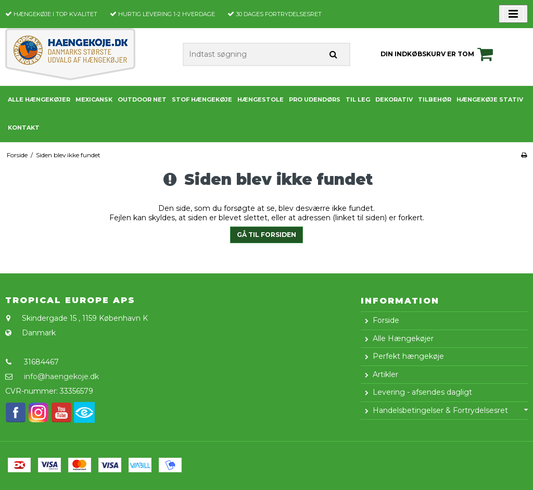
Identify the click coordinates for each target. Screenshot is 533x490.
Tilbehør (434, 99)
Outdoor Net (142, 99)
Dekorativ (394, 99)
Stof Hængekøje (202, 99)
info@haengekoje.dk (61, 376)
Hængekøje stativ (489, 99)
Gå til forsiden (266, 234)
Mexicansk (93, 99)
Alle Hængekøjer (39, 99)
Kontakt (24, 127)
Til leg (358, 99)
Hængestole (260, 99)
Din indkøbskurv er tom (438, 54)
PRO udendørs (314, 99)
